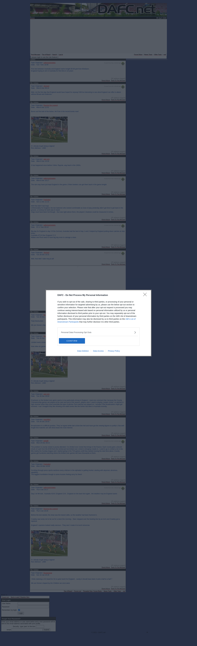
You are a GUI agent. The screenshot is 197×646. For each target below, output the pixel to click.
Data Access (98, 351)
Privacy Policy (114, 351)
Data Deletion (83, 351)
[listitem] (98, 332)
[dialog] (98, 323)
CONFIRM (71, 341)
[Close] (145, 295)
